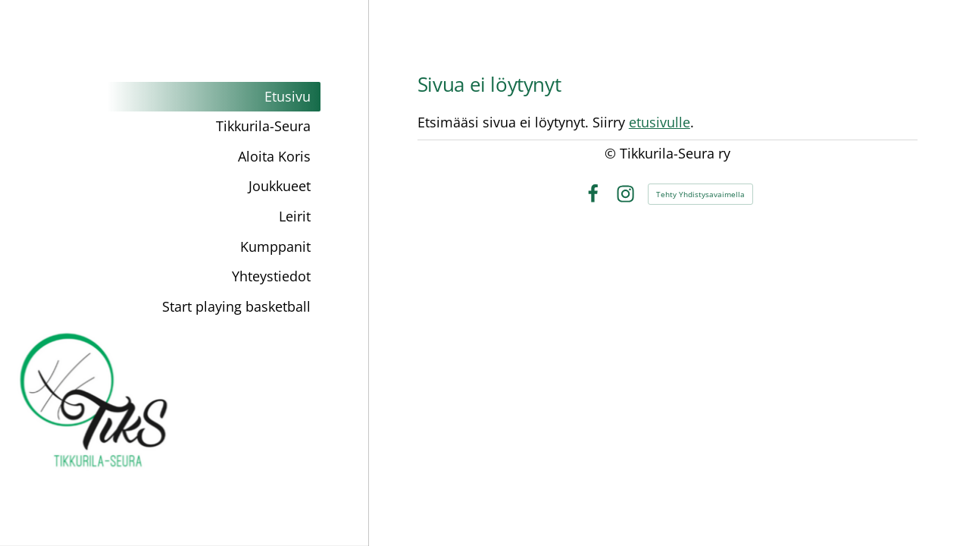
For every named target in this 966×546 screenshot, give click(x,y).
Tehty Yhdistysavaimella (700, 194)
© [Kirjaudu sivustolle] (612, 153)
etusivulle (659, 122)
